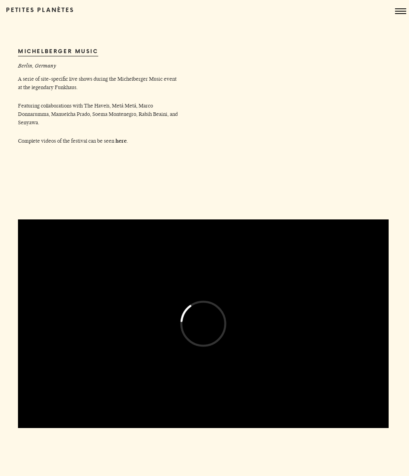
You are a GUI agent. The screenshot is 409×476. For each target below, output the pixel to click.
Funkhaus (65, 87)
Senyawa (28, 122)
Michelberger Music (140, 79)
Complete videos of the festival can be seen (72, 141)
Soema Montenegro (114, 114)
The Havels (96, 106)
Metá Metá (124, 106)
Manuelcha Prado (70, 114)
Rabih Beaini (153, 114)
